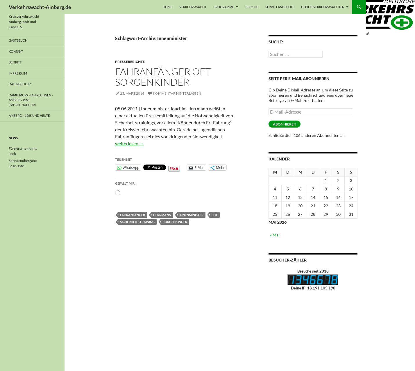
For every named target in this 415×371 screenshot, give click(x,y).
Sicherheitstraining (137, 222)
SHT (215, 215)
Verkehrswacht (192, 7)
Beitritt (15, 62)
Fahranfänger (132, 215)
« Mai (275, 234)
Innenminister (191, 215)
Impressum (18, 73)
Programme (223, 7)
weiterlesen (129, 143)
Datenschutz (20, 84)
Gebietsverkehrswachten (322, 7)
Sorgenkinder (175, 222)
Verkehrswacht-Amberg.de (40, 7)
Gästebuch (18, 40)
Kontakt (16, 51)
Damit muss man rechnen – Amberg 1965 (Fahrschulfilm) (31, 100)
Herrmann (162, 215)
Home (167, 7)
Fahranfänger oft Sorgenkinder (163, 77)
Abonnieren (284, 124)
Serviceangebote (279, 7)
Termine (251, 7)
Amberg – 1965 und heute (29, 115)
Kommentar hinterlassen (177, 93)
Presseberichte (130, 61)
